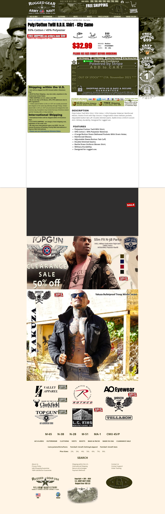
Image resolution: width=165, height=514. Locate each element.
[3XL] (96, 1)
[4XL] (100, 1)
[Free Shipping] (98, 58)
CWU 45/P (113, 434)
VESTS (74, 441)
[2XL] (92, 1)
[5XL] (104, 1)
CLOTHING (64, 441)
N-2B (73, 434)
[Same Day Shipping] (113, 58)
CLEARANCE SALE (123, 441)
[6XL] (108, 1)
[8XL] (117, 1)
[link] (133, 4)
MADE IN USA (108, 441)
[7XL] (113, 1)
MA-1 (97, 434)
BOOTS (82, 441)
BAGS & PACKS (94, 441)
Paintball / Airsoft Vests (108, 447)
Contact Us (115, 464)
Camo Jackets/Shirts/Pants (57, 447)
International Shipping (80, 466)
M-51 (85, 434)
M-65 (48, 434)
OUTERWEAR (52, 441)
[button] (48, 62)
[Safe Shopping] (84, 58)
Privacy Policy (36, 466)
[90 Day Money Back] (129, 58)
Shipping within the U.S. (80, 464)
